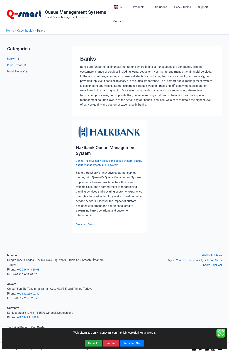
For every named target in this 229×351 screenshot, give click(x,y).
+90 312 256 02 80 (28, 280)
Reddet (111, 343)
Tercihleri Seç (132, 343)
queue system (121, 151)
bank (106, 147)
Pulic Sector (14, 52)
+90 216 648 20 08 (28, 256)
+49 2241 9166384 (29, 304)
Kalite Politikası (212, 251)
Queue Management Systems (75, 5)
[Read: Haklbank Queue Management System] (109, 118)
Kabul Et (93, 343)
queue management (97, 151)
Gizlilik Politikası (211, 242)
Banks (11, 45)
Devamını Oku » (85, 211)
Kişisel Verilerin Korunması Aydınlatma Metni (193, 247)
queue (80, 151)
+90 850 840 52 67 (19, 319)
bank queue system (122, 147)
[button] (126, 8)
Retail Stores (15, 58)
